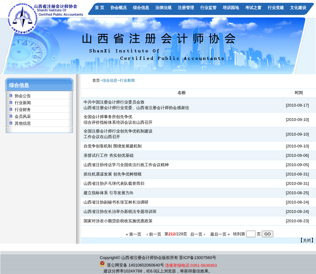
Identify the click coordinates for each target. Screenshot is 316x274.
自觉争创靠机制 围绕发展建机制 (113, 146)
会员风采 (23, 116)
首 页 (99, 7)
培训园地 (231, 7)
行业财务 (23, 109)
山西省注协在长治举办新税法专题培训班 (120, 211)
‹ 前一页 (154, 234)
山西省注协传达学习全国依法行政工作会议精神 (126, 164)
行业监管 (208, 7)
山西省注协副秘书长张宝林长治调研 (116, 202)
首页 (96, 80)
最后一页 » (220, 234)
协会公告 (23, 96)
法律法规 (163, 7)
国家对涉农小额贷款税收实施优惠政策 (118, 221)
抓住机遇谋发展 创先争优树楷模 (113, 174)
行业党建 (276, 7)
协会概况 (118, 7)
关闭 (307, 240)
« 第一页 (133, 234)
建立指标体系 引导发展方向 (109, 192)
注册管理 (186, 7)
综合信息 (141, 7)
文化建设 (298, 7)
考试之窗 (253, 7)
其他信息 (23, 123)
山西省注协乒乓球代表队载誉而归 (114, 183)
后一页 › (197, 234)
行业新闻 (23, 102)
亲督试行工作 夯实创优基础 (109, 155)
